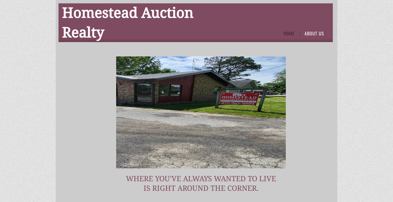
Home (289, 33)
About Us (314, 33)
